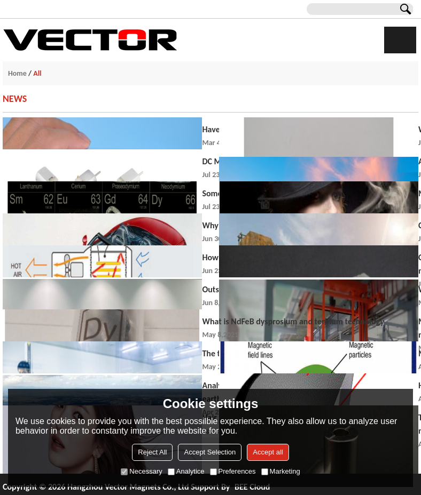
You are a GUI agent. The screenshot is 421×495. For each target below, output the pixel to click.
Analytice (186, 471)
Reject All (152, 452)
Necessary (141, 471)
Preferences (233, 471)
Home (17, 73)
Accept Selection (210, 452)
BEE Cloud (252, 487)
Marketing (280, 471)
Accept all (268, 452)
